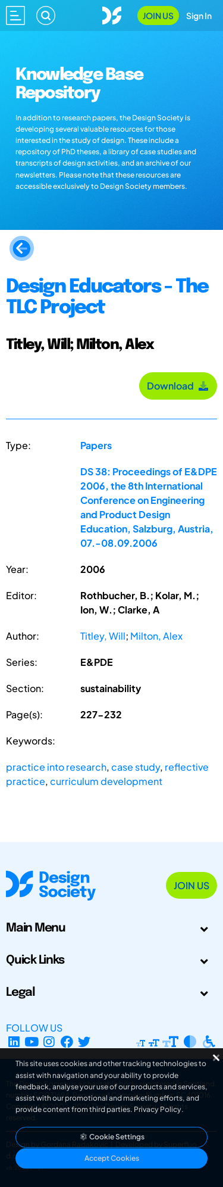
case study (135, 767)
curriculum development (106, 781)
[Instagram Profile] (49, 1042)
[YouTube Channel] (32, 1042)
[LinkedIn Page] (14, 1042)
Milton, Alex (156, 636)
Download (178, 385)
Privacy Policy (157, 1109)
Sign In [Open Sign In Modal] (199, 15)
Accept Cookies (111, 1158)
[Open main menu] (15, 15)
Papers (96, 445)
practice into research (56, 767)
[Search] (45, 15)
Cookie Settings (112, 1136)
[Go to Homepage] (111, 14)
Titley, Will (102, 636)
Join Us (158, 15)
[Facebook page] (67, 1042)
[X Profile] (85, 1042)
